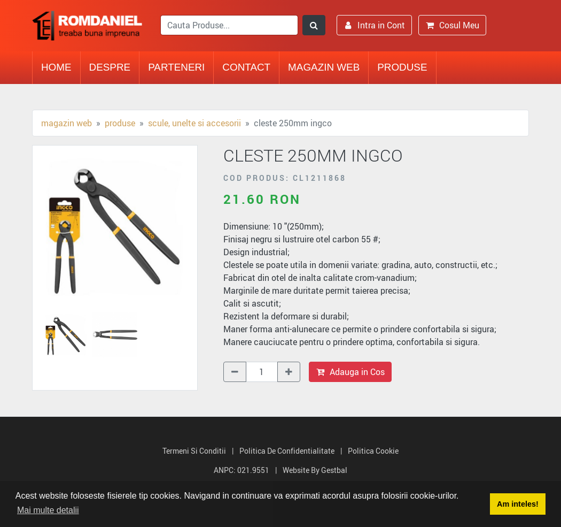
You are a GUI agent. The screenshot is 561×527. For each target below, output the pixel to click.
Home (56, 67)
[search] (229, 25)
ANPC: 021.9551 (241, 470)
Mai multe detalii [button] (48, 510)
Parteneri (176, 67)
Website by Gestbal (315, 470)
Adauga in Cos (350, 372)
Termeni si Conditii (194, 451)
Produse (402, 67)
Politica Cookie (373, 451)
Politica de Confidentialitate (286, 451)
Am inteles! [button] (518, 504)
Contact (246, 67)
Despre (110, 67)
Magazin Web (324, 67)
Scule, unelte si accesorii (194, 123)
